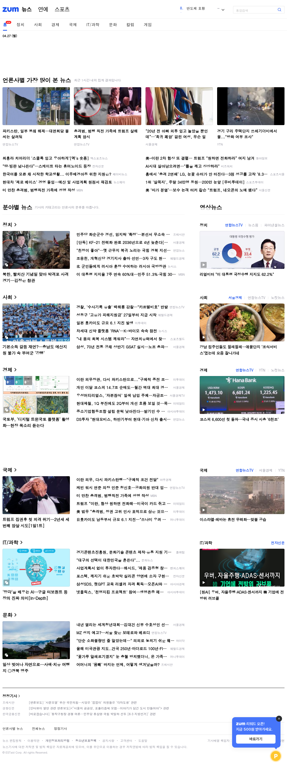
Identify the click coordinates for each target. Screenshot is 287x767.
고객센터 (126, 740)
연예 (43, 9)
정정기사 (9, 695)
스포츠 (62, 9)
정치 (20, 24)
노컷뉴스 (278, 297)
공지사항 (108, 740)
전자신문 (278, 542)
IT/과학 (92, 24)
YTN (220, 144)
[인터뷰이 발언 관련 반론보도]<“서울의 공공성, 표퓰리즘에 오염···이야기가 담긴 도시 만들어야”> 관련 (99, 708)
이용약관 (33, 740)
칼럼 (130, 24)
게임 (148, 24)
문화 (113, 24)
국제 (73, 24)
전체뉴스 (38, 728)
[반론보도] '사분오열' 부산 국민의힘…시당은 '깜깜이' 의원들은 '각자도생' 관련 (83, 702)
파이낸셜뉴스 (274, 225)
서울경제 (151, 144)
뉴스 (27, 9)
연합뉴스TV (10, 144)
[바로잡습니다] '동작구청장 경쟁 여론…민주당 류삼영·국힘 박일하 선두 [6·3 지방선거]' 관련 (92, 714)
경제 (55, 24)
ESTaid (9, 752)
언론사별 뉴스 (12, 728)
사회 (38, 24)
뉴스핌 (253, 225)
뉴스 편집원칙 (11, 740)
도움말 (142, 740)
